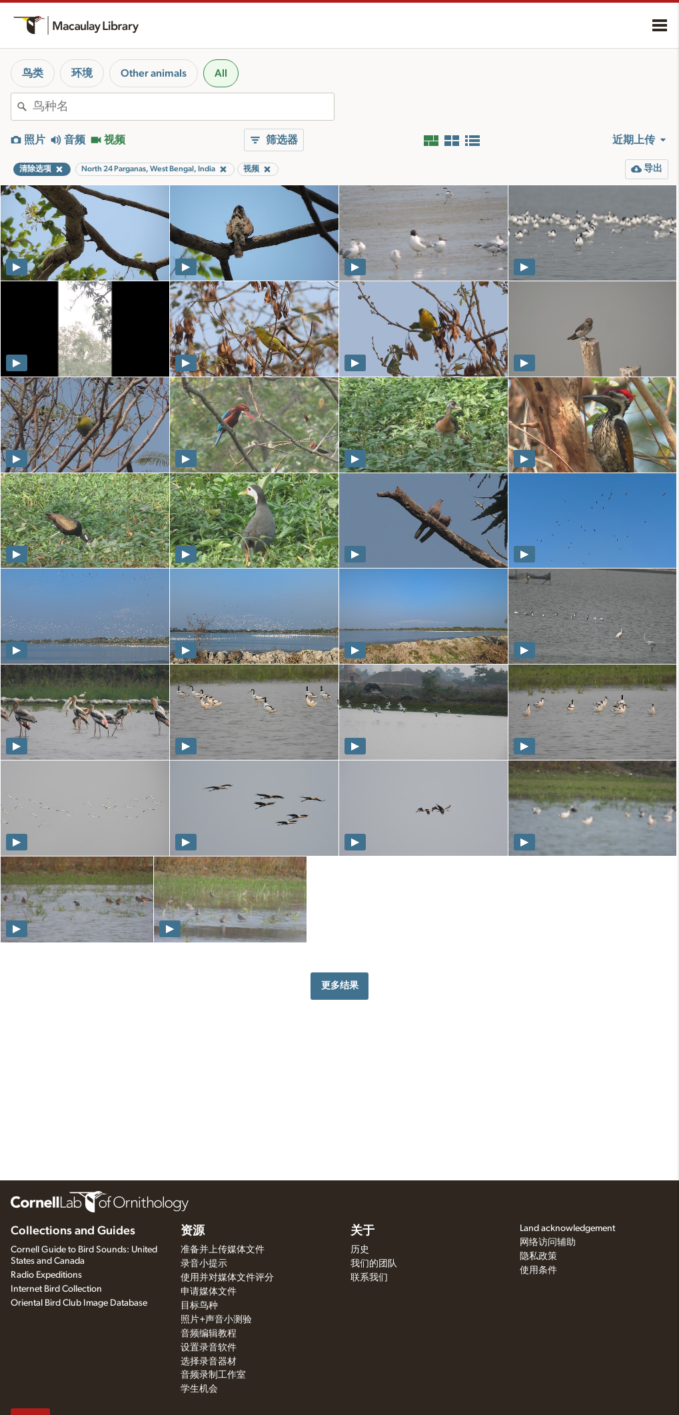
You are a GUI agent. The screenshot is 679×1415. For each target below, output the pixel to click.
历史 (359, 1249)
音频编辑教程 (209, 1333)
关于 (362, 1231)
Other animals (154, 73)
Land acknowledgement (567, 1228)
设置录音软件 (209, 1347)
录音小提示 (204, 1263)
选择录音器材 (209, 1361)
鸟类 (32, 73)
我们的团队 (373, 1263)
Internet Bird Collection (56, 1289)
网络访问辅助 (548, 1242)
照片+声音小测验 (216, 1319)
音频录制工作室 (213, 1375)
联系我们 (369, 1277)
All (221, 73)
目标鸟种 (199, 1305)
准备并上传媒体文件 (223, 1249)
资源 (193, 1231)
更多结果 (339, 985)
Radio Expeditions (46, 1275)
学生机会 (199, 1389)
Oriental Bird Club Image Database (79, 1303)
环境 (82, 73)
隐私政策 (538, 1256)
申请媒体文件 (209, 1291)
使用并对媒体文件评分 (227, 1277)
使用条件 (538, 1270)
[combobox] (183, 106)
